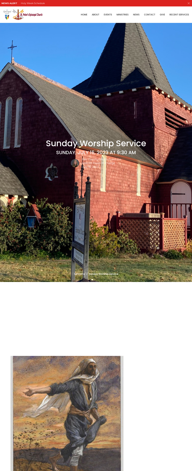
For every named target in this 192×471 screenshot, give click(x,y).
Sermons (79, 274)
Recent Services (179, 14)
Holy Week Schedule (33, 3)
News (136, 14)
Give (162, 14)
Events (108, 14)
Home (84, 14)
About (95, 14)
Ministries (123, 14)
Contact (149, 14)
